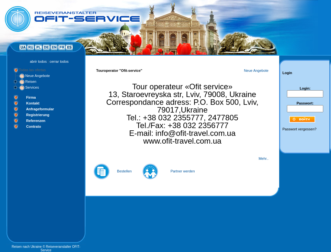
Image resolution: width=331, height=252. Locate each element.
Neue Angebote (37, 76)
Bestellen (124, 171)
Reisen (30, 81)
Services (32, 87)
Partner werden (182, 171)
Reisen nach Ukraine (27, 246)
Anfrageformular (40, 109)
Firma (31, 97)
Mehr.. (263, 158)
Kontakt (33, 103)
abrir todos (38, 61)
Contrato (33, 126)
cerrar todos (59, 61)
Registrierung (38, 115)
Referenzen (35, 121)
